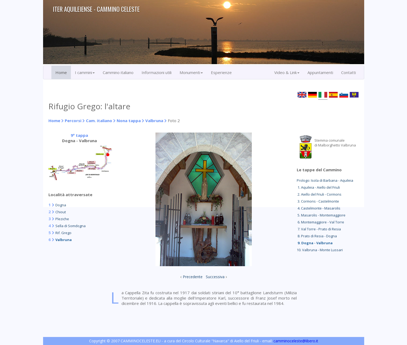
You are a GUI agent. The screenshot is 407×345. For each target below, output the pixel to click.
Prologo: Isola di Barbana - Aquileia (325, 180)
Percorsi (73, 120)
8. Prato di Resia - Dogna (317, 236)
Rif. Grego (63, 232)
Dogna (60, 205)
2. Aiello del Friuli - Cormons (319, 194)
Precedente (193, 276)
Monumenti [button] (191, 72)
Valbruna (154, 120)
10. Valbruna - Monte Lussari (320, 249)
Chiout (60, 212)
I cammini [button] (85, 72)
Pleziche (62, 218)
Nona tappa (129, 120)
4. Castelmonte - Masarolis (318, 208)
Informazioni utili (157, 72)
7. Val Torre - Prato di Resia (319, 229)
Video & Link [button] (286, 72)
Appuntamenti (320, 72)
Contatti (348, 72)
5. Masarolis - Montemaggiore (321, 215)
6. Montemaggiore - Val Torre (320, 222)
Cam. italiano (99, 120)
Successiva (215, 276)
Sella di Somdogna (70, 225)
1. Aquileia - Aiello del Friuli (318, 187)
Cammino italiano (118, 72)
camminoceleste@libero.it (295, 340)
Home (61, 72)
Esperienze (221, 72)
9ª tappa (79, 135)
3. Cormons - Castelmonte (318, 201)
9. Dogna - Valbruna (315, 243)
